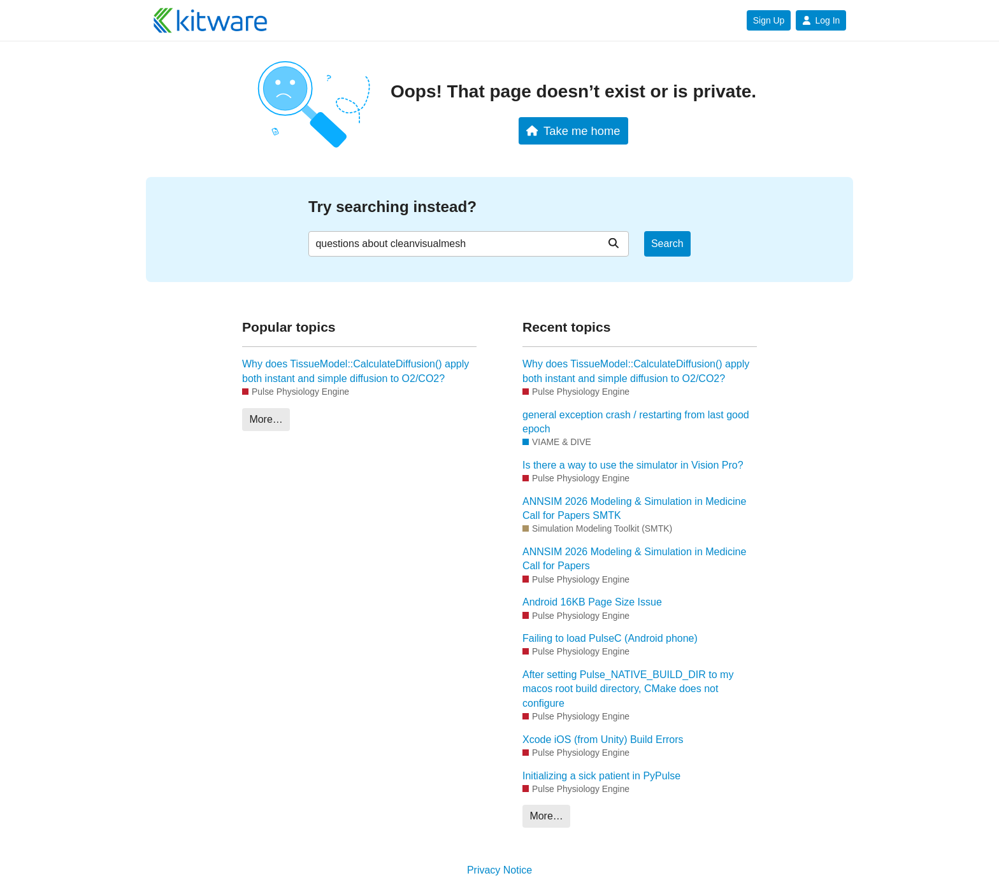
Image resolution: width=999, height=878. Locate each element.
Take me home (573, 131)
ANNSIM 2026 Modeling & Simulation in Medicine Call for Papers (634, 558)
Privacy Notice (499, 870)
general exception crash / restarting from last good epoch (635, 421)
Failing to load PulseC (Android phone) (610, 638)
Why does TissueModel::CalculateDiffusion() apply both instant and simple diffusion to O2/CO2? (355, 370)
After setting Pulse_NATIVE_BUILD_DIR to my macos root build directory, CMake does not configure (627, 689)
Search (667, 243)
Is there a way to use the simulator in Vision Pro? (633, 465)
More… (265, 419)
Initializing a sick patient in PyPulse (601, 775)
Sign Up (768, 20)
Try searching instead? (392, 206)
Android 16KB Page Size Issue (592, 602)
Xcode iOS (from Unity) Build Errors (603, 739)
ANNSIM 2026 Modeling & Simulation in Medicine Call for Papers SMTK (634, 508)
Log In (821, 20)
